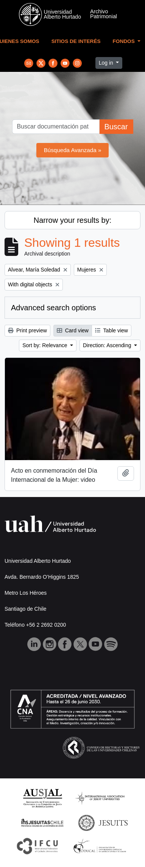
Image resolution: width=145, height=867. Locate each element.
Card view (73, 330)
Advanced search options (53, 307)
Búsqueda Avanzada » (72, 150)
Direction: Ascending (108, 345)
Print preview (27, 330)
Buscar (116, 126)
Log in (107, 63)
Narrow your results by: (73, 220)
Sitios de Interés (76, 41)
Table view (111, 330)
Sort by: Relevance (45, 345)
